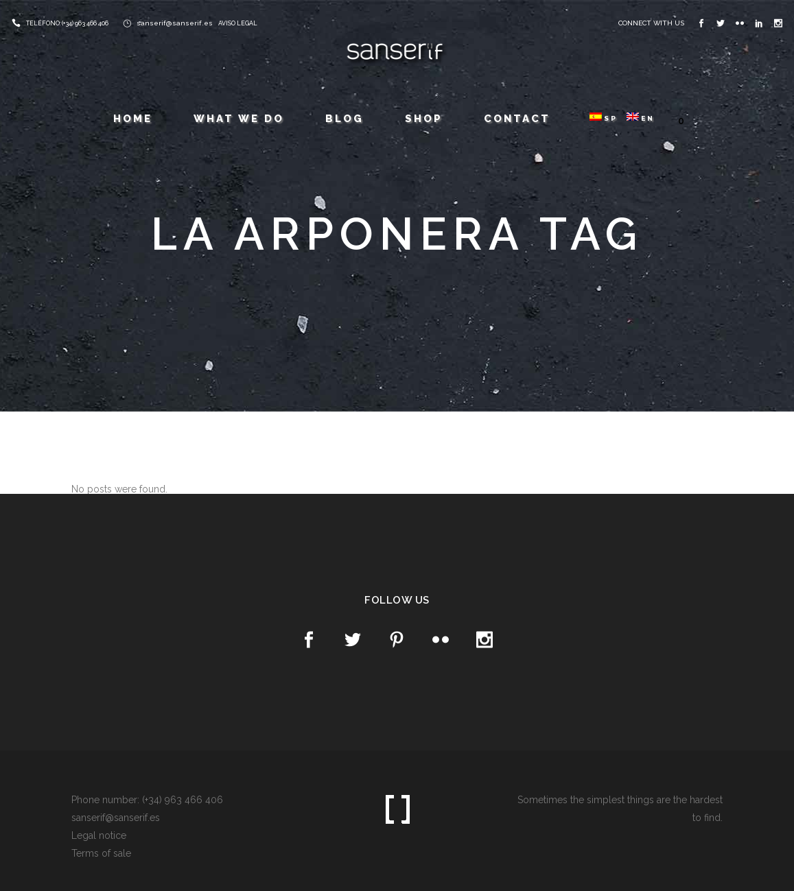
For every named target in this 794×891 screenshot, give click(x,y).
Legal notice (98, 835)
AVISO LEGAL (237, 23)
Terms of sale (101, 853)
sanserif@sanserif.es (175, 23)
